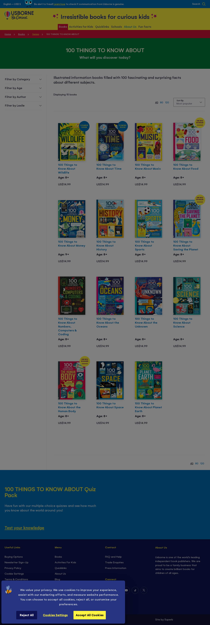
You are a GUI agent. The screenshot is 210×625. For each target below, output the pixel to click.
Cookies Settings (55, 615)
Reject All (27, 615)
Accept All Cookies (89, 615)
